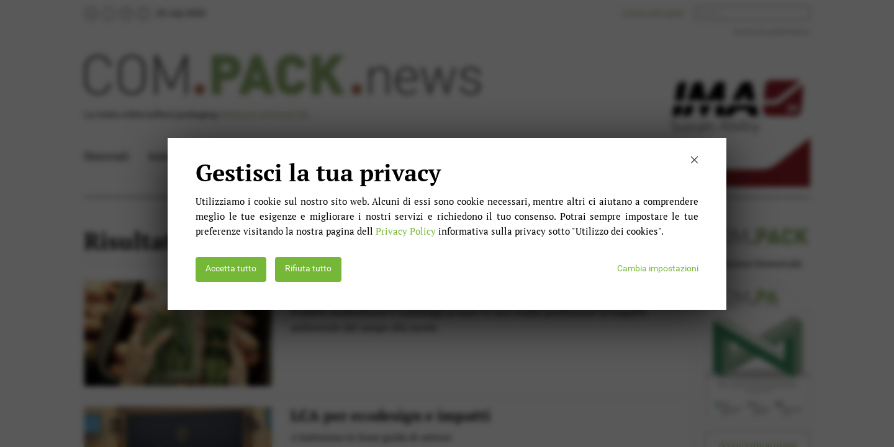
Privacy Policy (406, 231)
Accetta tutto (230, 268)
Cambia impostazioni (657, 268)
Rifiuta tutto (308, 268)
